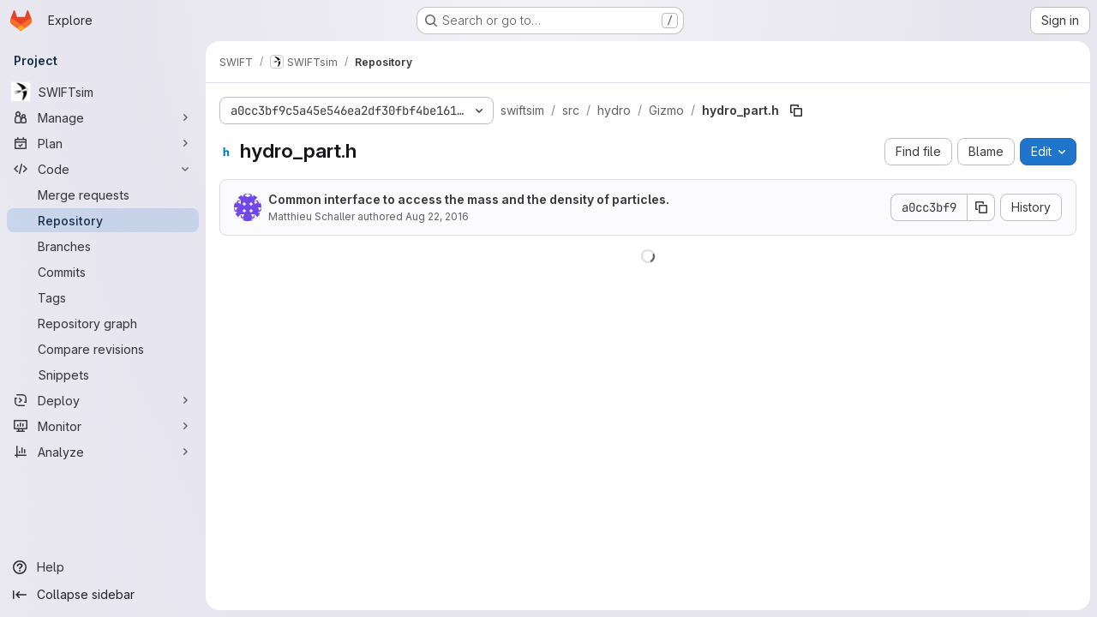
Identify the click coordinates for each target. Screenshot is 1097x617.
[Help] (103, 567)
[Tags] (103, 297)
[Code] (103, 169)
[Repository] (103, 220)
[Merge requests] (103, 195)
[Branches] (103, 246)
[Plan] (103, 143)
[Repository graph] (103, 323)
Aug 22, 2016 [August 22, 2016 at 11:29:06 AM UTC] (437, 216)
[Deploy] (103, 400)
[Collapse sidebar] (103, 595)
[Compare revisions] (103, 349)
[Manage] (103, 117)
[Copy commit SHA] (981, 207)
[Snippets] (103, 374)
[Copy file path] (796, 110)
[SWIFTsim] (103, 92)
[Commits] (103, 272)
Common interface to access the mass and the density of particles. (468, 199)
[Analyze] (103, 452)
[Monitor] (103, 426)
